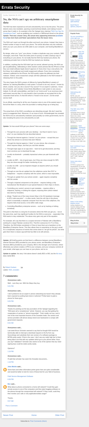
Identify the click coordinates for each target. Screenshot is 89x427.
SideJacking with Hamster (75, 93)
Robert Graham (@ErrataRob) (75, 20)
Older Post (59, 415)
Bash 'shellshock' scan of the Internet (82, 128)
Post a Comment (11, 406)
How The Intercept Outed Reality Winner (81, 55)
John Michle (12, 366)
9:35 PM (11, 301)
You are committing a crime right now (76, 37)
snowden (16, 270)
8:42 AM (10, 323)
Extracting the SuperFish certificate (82, 74)
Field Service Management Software (20, 376)
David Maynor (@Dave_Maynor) (75, 25)
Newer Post (8, 415)
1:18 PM (11, 362)
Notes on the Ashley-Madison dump (76, 202)
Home (34, 415)
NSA (10, 270)
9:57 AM (10, 401)
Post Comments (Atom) (38, 421)
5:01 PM (11, 286)
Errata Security (16, 7)
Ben (9, 384)
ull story (59, 253)
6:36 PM (11, 379)
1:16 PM (11, 351)
